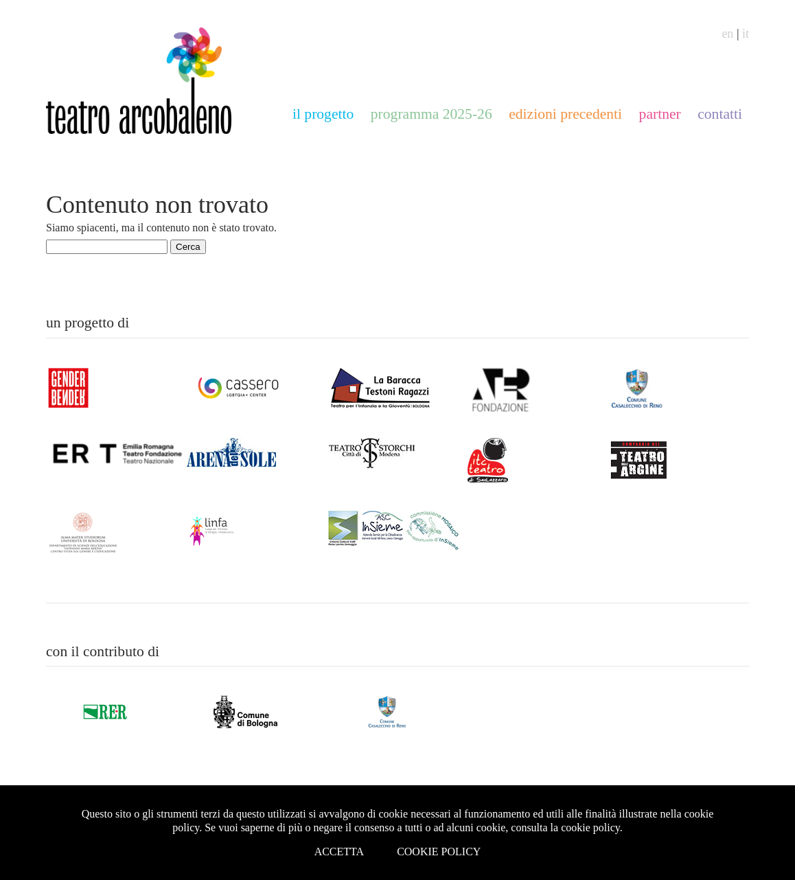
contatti (720, 114)
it (745, 33)
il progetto (323, 114)
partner (660, 114)
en (727, 33)
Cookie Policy (439, 851)
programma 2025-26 (431, 114)
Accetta (339, 851)
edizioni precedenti (565, 114)
